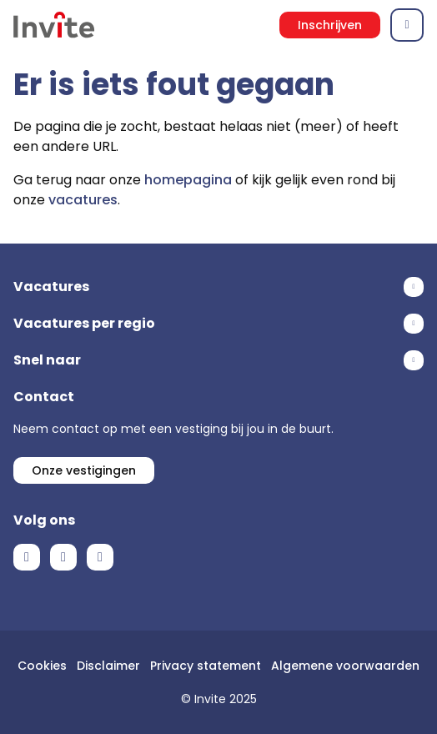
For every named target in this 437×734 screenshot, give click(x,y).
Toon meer (218, 287)
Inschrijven (330, 25)
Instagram (100, 557)
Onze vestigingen (84, 470)
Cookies (42, 665)
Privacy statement (205, 665)
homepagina (188, 179)
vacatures (83, 199)
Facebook (26, 557)
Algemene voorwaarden (345, 665)
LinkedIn (63, 557)
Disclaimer (108, 665)
